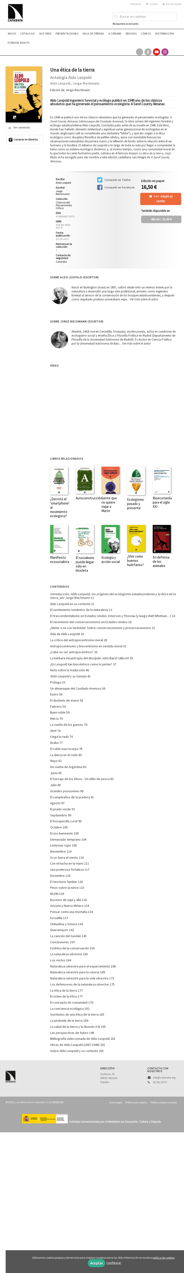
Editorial (136, 4)
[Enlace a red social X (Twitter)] (139, 51)
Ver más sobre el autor (144, 299)
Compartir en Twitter (114, 180)
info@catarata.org (164, 1077)
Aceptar (96, 1263)
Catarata (61, 261)
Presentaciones (67, 33)
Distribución (164, 33)
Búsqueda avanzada (125, 23)
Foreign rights (19, 42)
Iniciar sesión (172, 4)
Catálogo (27, 33)
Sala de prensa (93, 33)
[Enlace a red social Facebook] (148, 51)
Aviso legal (115, 1102)
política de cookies (163, 1257)
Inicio (12, 33)
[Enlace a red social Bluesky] (173, 51)
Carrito (152, 4)
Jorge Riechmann (86, 83)
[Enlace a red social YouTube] (156, 51)
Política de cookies (136, 1102)
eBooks (131, 33)
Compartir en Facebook (116, 187)
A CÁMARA (114, 33)
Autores (45, 33)
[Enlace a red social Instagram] (164, 51)
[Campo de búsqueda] (145, 16)
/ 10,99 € (161, 219)
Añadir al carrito (163, 198)
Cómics (146, 33)
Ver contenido (19, 128)
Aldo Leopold (60, 83)
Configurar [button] (113, 1263)
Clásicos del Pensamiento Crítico (64, 205)
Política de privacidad (164, 1102)
